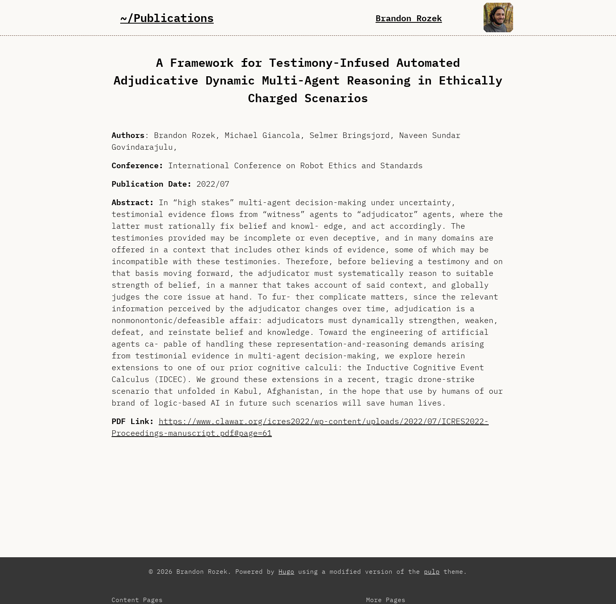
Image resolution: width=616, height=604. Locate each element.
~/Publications (167, 17)
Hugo (286, 571)
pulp (432, 571)
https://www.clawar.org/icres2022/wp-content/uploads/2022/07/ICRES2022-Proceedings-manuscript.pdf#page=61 (300, 427)
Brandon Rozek (409, 18)
